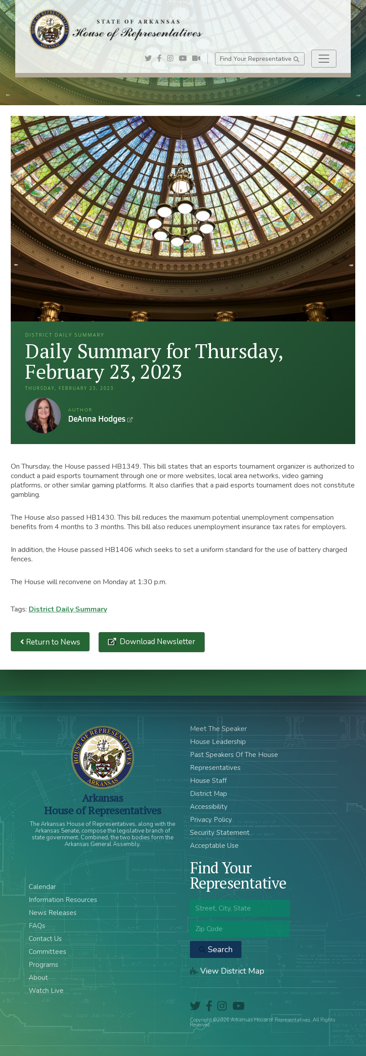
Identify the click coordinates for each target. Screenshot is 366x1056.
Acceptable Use (214, 845)
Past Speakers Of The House (234, 754)
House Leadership (218, 741)
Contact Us (45, 938)
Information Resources (63, 899)
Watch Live (46, 990)
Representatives (215, 767)
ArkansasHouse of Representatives (102, 804)
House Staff (208, 780)
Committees (47, 951)
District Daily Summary (68, 609)
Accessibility (209, 806)
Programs (43, 964)
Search (216, 949)
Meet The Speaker (218, 728)
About (38, 977)
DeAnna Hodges (43, 415)
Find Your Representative (259, 59)
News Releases (53, 912)
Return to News (50, 642)
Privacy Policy (211, 819)
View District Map (227, 971)
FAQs (37, 925)
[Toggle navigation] (323, 59)
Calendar (42, 886)
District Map (208, 793)
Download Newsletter (156, 642)
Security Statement (220, 832)
